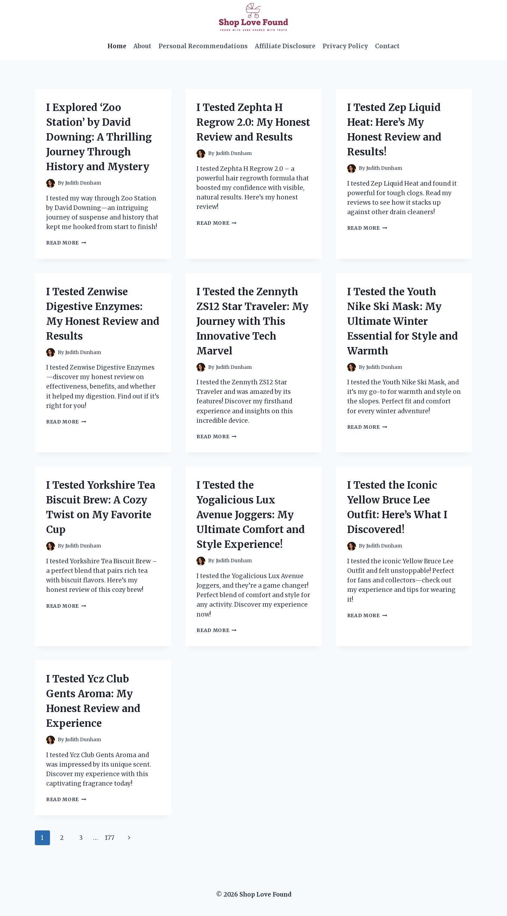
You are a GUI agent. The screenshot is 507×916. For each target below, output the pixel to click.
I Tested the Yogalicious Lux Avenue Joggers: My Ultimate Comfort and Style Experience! (250, 515)
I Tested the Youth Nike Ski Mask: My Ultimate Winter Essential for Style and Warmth (402, 321)
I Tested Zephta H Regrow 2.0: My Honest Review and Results (253, 122)
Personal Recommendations (203, 46)
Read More (66, 243)
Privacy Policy (345, 46)
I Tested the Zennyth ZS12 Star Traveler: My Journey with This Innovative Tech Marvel (252, 321)
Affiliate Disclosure (285, 46)
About (142, 46)
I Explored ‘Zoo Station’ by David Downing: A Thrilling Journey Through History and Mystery (99, 137)
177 (109, 838)
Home (116, 46)
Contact (387, 46)
